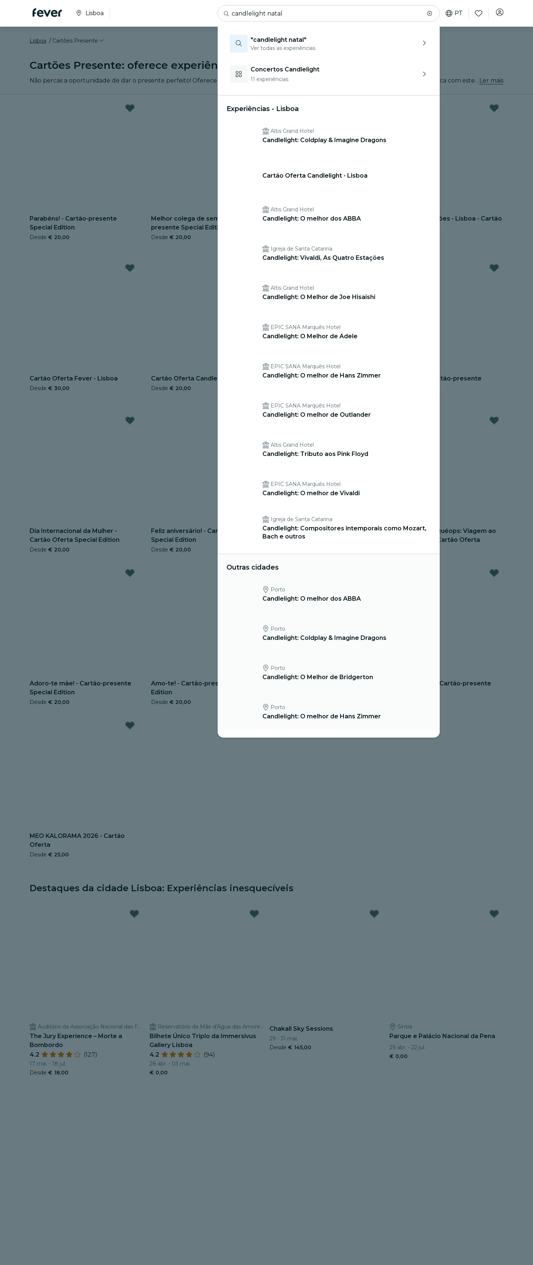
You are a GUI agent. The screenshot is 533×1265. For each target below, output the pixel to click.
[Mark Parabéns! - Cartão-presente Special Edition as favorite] (130, 112)
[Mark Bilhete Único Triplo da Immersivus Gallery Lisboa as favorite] (254, 918)
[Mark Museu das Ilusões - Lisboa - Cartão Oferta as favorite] (494, 112)
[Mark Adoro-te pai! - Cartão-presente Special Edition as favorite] (494, 577)
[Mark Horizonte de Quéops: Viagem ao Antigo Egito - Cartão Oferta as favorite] (494, 425)
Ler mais (491, 84)
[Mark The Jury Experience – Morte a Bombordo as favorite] (134, 918)
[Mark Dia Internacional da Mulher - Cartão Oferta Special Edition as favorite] (130, 425)
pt (451, 13)
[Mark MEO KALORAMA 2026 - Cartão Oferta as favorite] (130, 730)
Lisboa (38, 45)
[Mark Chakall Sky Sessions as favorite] (374, 918)
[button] (426, 13)
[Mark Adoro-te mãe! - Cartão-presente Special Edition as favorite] (130, 577)
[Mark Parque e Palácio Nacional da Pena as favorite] (494, 918)
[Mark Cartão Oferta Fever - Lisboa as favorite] (130, 272)
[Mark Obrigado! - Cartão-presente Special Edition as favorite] (494, 272)
